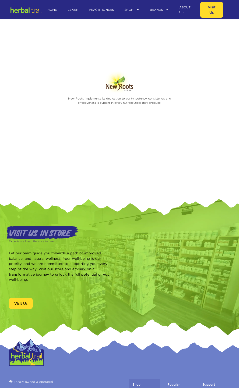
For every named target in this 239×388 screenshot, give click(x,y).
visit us (211, 9)
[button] (131, 9)
